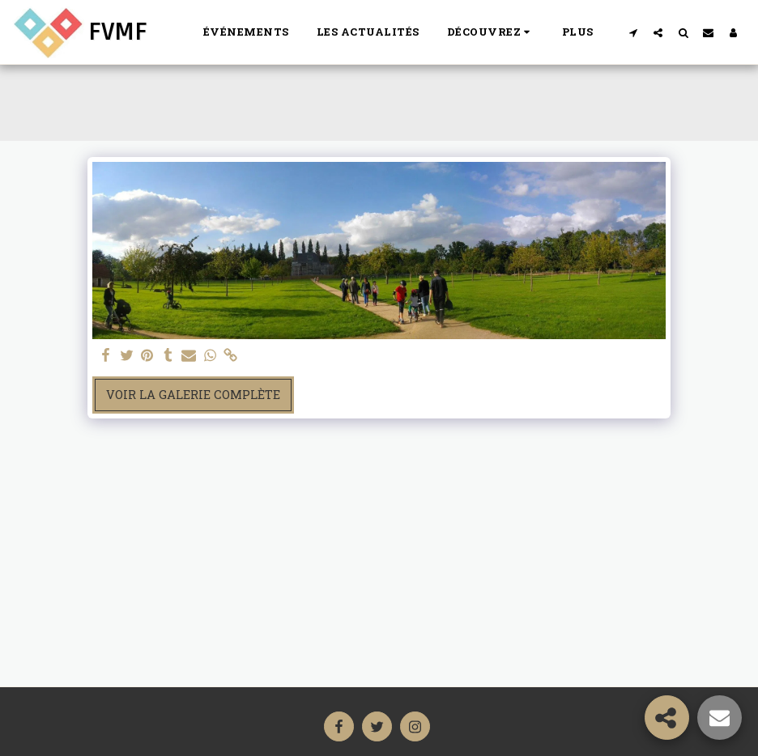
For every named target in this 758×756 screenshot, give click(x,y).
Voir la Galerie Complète (193, 394)
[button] (490, 32)
